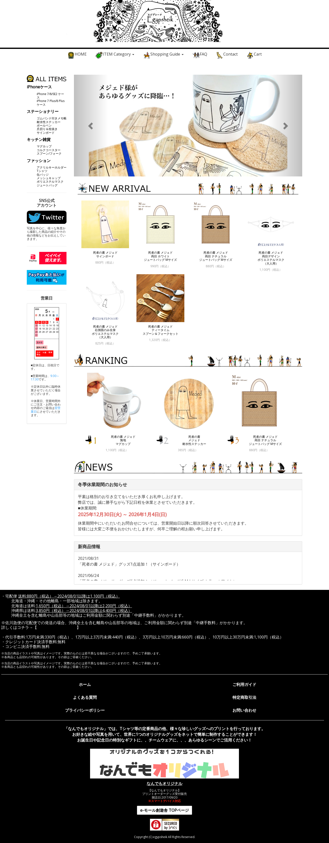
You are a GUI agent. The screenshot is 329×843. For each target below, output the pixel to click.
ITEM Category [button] (114, 55)
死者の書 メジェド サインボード (105, 254)
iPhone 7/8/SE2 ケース (50, 96)
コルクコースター (49, 150)
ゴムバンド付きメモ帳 (51, 118)
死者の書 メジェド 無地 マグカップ (123, 440)
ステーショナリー (43, 111)
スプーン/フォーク (49, 153)
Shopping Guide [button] (163, 55)
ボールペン (44, 125)
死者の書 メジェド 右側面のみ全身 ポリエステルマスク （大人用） (105, 331)
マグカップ (44, 146)
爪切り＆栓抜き (47, 129)
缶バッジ (43, 174)
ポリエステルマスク (50, 181)
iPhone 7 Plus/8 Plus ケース (51, 102)
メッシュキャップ (49, 178)
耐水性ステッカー (49, 122)
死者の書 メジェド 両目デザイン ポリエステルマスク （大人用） (271, 257)
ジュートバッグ (47, 185)
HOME (77, 55)
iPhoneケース (39, 87)
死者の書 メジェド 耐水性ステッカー (194, 440)
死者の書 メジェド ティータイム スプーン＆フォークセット (160, 330)
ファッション (39, 160)
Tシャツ (42, 171)
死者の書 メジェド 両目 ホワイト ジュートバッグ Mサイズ (160, 256)
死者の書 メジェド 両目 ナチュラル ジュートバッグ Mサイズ (215, 256)
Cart (254, 55)
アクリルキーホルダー (51, 167)
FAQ (199, 55)
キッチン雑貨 (39, 139)
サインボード (46, 133)
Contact (227, 55)
